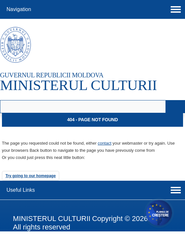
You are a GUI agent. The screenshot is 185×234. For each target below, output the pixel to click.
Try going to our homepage (31, 176)
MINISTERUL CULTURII (78, 85)
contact (105, 143)
